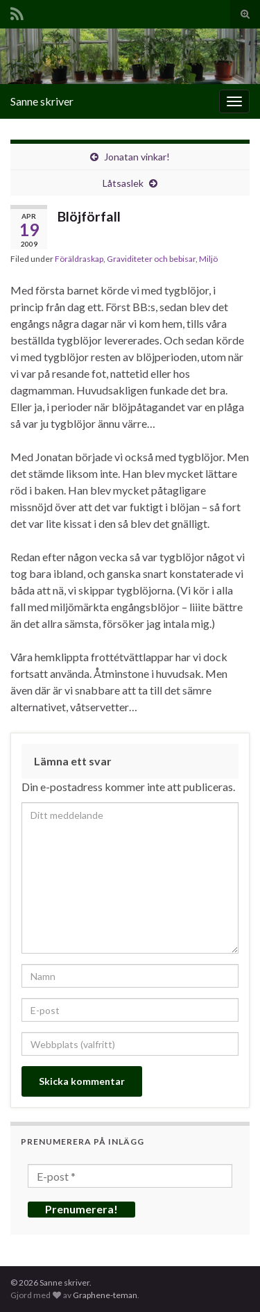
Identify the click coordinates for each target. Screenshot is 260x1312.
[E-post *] (130, 1176)
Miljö (208, 259)
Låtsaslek (123, 183)
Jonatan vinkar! (137, 157)
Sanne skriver (41, 101)
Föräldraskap (79, 259)
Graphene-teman (105, 1295)
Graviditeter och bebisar (151, 259)
